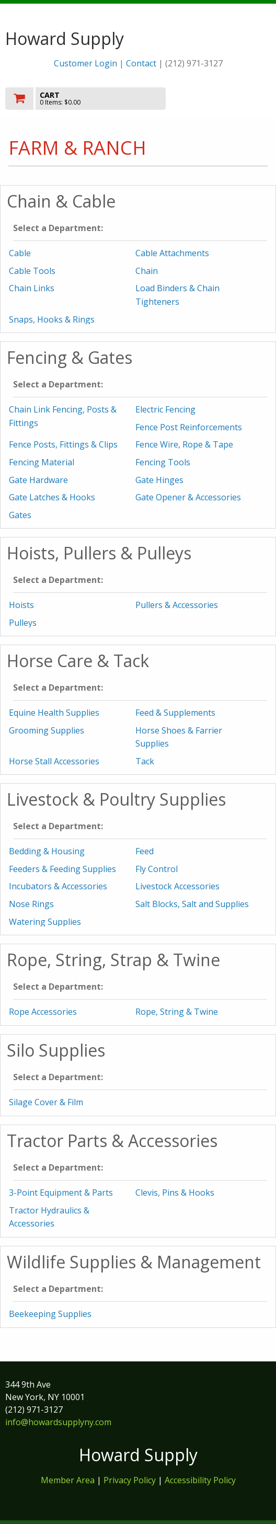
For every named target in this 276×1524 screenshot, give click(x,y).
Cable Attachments (172, 253)
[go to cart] (98, 98)
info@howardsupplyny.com (58, 1422)
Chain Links (31, 288)
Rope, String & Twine (176, 1011)
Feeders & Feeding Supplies (62, 869)
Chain (146, 271)
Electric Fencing (165, 409)
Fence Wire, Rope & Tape (184, 444)
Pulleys (23, 622)
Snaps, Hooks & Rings (52, 319)
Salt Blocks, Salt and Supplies (192, 904)
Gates (20, 515)
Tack (144, 761)
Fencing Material (41, 462)
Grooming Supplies (46, 730)
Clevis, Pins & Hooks (174, 1192)
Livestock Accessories (177, 886)
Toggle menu (231, 98)
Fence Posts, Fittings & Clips (63, 444)
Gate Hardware (38, 480)
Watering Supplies (45, 921)
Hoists (21, 605)
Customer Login (85, 63)
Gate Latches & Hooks (52, 497)
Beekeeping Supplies (50, 1314)
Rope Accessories (43, 1011)
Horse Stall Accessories (54, 761)
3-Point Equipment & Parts (61, 1192)
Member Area (68, 1480)
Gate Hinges (159, 480)
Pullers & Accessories (176, 605)
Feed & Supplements (175, 712)
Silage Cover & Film (46, 1102)
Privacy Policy (131, 1480)
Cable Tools (32, 271)
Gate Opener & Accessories (188, 497)
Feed (144, 851)
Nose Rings (31, 904)
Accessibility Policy (200, 1480)
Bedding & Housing (47, 851)
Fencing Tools (162, 462)
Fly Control (156, 869)
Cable (20, 253)
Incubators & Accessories (58, 886)
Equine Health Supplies (54, 712)
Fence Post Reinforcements (188, 427)
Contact (141, 63)
